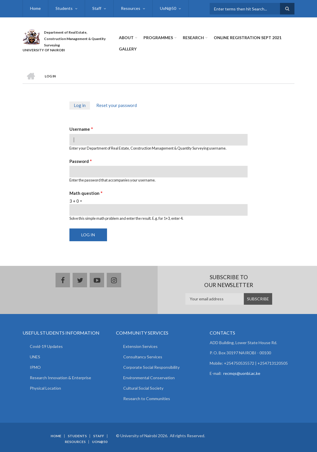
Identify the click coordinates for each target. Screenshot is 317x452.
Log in (82, 106)
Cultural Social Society (143, 388)
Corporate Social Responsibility (151, 367)
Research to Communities (146, 398)
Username (79, 129)
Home (35, 8)
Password (79, 161)
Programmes (158, 37)
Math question (84, 193)
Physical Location (45, 388)
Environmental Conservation (149, 377)
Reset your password (116, 105)
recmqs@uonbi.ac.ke (241, 373)
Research (193, 37)
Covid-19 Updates (46, 346)
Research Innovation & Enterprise (60, 377)
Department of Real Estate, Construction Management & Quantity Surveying (75, 38)
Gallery (128, 48)
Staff (96, 8)
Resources (130, 8)
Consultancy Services (142, 356)
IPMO (35, 367)
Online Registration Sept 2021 (247, 37)
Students (64, 8)
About (126, 37)
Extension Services (140, 346)
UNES (35, 356)
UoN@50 (168, 8)
